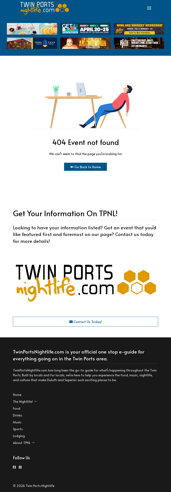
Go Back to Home (85, 167)
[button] (149, 8)
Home (17, 394)
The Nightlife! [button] (25, 401)
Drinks (17, 415)
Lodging (19, 435)
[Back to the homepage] (45, 8)
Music (17, 422)
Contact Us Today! (85, 321)
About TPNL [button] (24, 442)
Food (16, 408)
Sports (18, 429)
